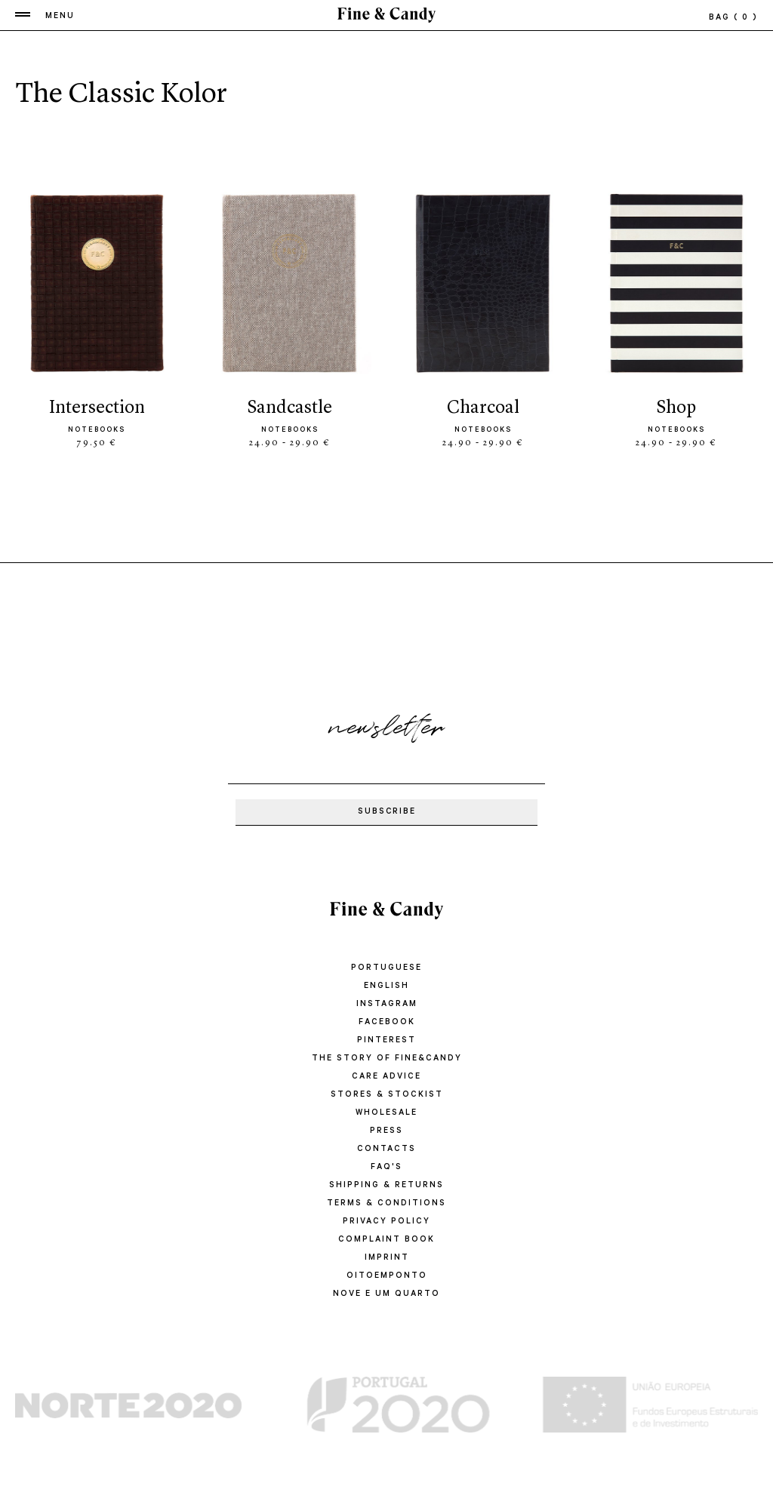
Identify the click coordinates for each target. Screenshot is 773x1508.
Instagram (386, 1004)
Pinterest (386, 1040)
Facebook (386, 1022)
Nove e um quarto (386, 1294)
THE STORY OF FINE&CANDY (386, 1058)
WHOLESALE (386, 1113)
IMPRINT (387, 1258)
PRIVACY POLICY (386, 1221)
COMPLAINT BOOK (387, 1240)
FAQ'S (386, 1167)
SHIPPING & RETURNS (386, 1185)
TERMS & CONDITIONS (387, 1203)
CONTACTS (386, 1149)
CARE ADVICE (386, 1077)
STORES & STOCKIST (386, 1095)
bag (733, 18)
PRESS (386, 1131)
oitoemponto (386, 1276)
